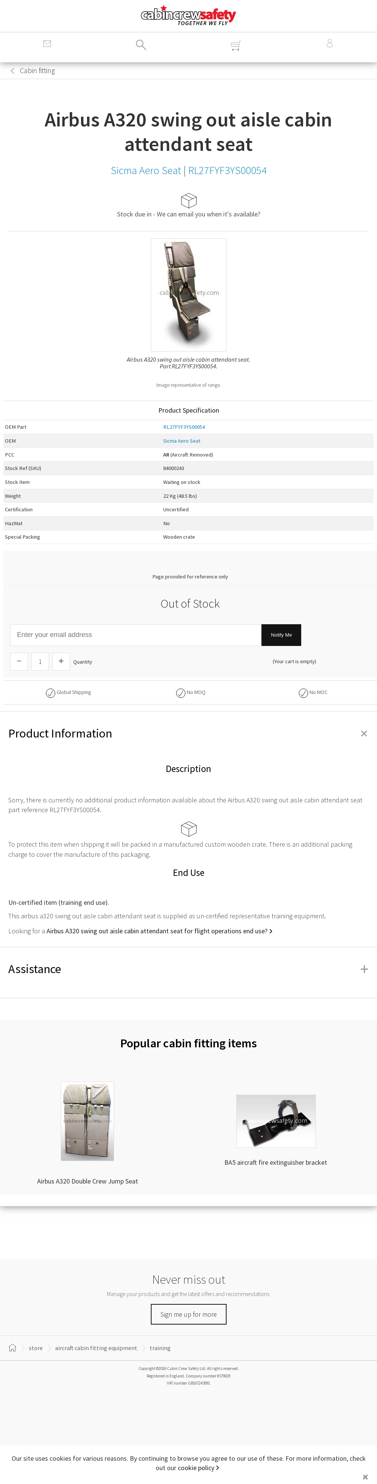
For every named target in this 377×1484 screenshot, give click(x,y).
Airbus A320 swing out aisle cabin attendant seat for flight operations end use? (157, 931)
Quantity (82, 661)
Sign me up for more (189, 1314)
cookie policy (196, 1467)
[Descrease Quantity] (19, 662)
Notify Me (281, 635)
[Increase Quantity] (61, 662)
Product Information (188, 733)
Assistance (188, 969)
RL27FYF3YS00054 (184, 427)
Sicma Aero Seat (181, 440)
